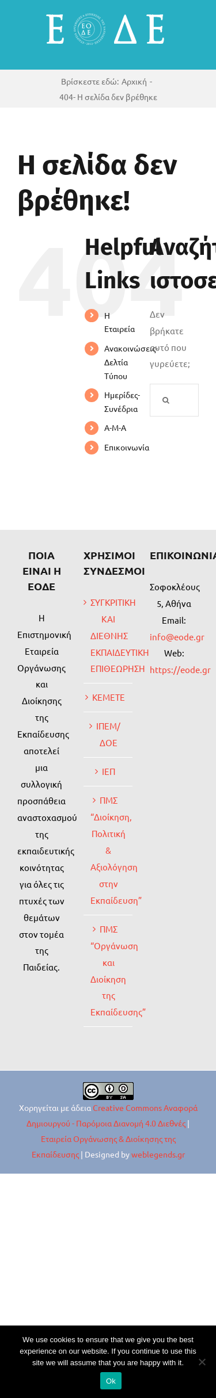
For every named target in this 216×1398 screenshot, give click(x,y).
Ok (111, 1381)
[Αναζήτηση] (166, 400)
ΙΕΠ (108, 771)
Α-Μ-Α (115, 427)
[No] (201, 1362)
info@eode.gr (177, 636)
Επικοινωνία (126, 447)
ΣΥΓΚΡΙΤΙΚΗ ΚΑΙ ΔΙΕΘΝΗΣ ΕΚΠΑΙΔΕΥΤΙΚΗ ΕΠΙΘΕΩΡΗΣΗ (108, 635)
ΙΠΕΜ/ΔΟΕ (108, 734)
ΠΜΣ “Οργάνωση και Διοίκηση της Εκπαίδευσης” (108, 970)
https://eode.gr (180, 669)
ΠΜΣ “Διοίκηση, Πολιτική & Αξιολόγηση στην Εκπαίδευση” (108, 850)
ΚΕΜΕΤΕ (108, 697)
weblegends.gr (158, 1154)
